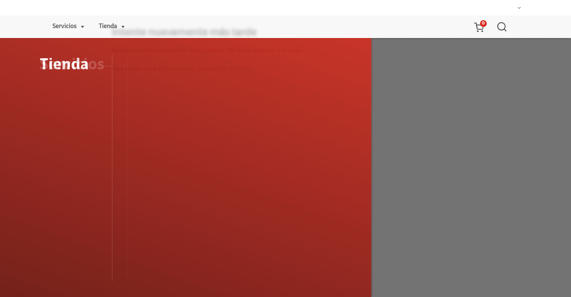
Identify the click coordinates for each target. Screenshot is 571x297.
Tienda (108, 26)
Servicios (64, 26)
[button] (478, 27)
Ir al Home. (237, 69)
